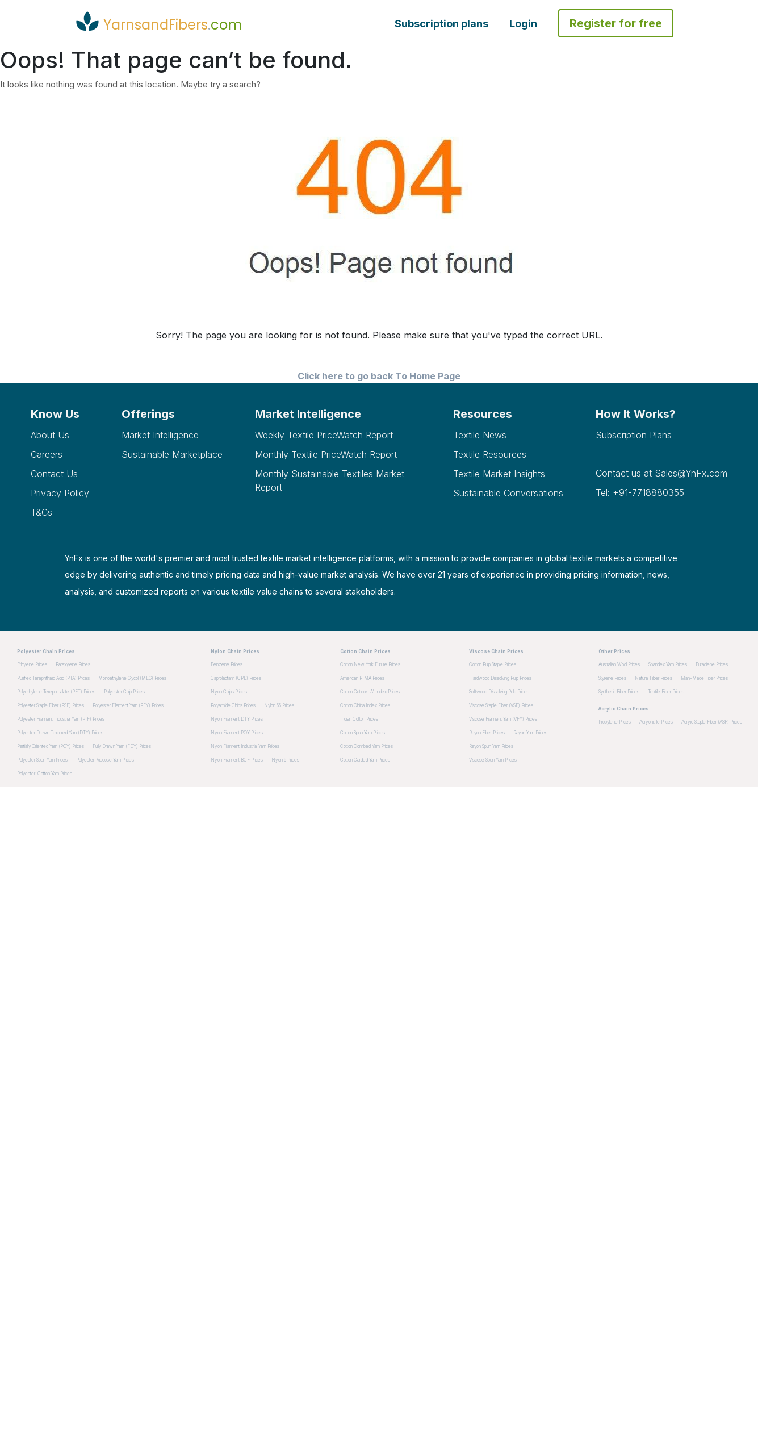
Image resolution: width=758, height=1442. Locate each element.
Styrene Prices (612, 678)
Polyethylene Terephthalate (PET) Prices (56, 692)
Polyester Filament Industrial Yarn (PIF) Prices (60, 719)
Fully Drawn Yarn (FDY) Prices (122, 746)
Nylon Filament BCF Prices (237, 760)
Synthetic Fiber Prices (618, 692)
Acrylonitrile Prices (656, 722)
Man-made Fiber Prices (704, 678)
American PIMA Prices (362, 678)
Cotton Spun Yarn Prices (362, 732)
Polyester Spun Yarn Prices (42, 760)
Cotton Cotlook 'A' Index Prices (370, 692)
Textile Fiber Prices (666, 692)
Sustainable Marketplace (172, 454)
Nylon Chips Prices (229, 692)
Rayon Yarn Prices (530, 732)
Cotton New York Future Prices (370, 664)
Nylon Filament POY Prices (237, 732)
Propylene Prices (614, 722)
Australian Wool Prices (619, 664)
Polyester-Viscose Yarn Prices (105, 760)
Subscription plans (441, 24)
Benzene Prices (226, 664)
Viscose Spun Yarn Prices (493, 760)
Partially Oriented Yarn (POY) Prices (50, 746)
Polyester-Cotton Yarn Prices (44, 773)
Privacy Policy (60, 493)
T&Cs (41, 512)
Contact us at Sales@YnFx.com (661, 473)
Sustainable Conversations (508, 493)
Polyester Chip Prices (124, 692)
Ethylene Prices (32, 664)
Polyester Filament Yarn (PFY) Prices (128, 705)
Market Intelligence (160, 435)
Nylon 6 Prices (285, 760)
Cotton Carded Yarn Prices (365, 760)
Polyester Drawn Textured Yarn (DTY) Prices (60, 732)
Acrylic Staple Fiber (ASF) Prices (711, 722)
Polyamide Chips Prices (233, 705)
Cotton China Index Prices (365, 705)
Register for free (615, 23)
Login (523, 24)
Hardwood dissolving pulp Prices (500, 678)
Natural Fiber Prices (653, 678)
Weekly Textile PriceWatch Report (324, 435)
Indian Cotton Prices (359, 719)
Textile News (479, 435)
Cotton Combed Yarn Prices (366, 746)
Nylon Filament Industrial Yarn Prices (245, 746)
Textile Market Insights (499, 473)
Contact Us (54, 473)
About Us (50, 435)
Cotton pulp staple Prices (492, 664)
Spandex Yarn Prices (667, 664)
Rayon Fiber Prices (487, 732)
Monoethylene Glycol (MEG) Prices (132, 678)
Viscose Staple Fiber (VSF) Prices (501, 705)
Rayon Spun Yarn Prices (491, 746)
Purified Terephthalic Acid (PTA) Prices (53, 678)
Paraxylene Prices (73, 664)
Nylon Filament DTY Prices (237, 719)
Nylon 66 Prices (279, 705)
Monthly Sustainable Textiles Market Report (329, 480)
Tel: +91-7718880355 (640, 492)
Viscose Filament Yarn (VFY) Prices (503, 719)
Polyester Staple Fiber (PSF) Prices (50, 705)
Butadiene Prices (712, 664)
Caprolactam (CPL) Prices (236, 678)
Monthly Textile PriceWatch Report (326, 454)
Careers (46, 454)
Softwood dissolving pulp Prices (499, 692)
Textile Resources (489, 454)
